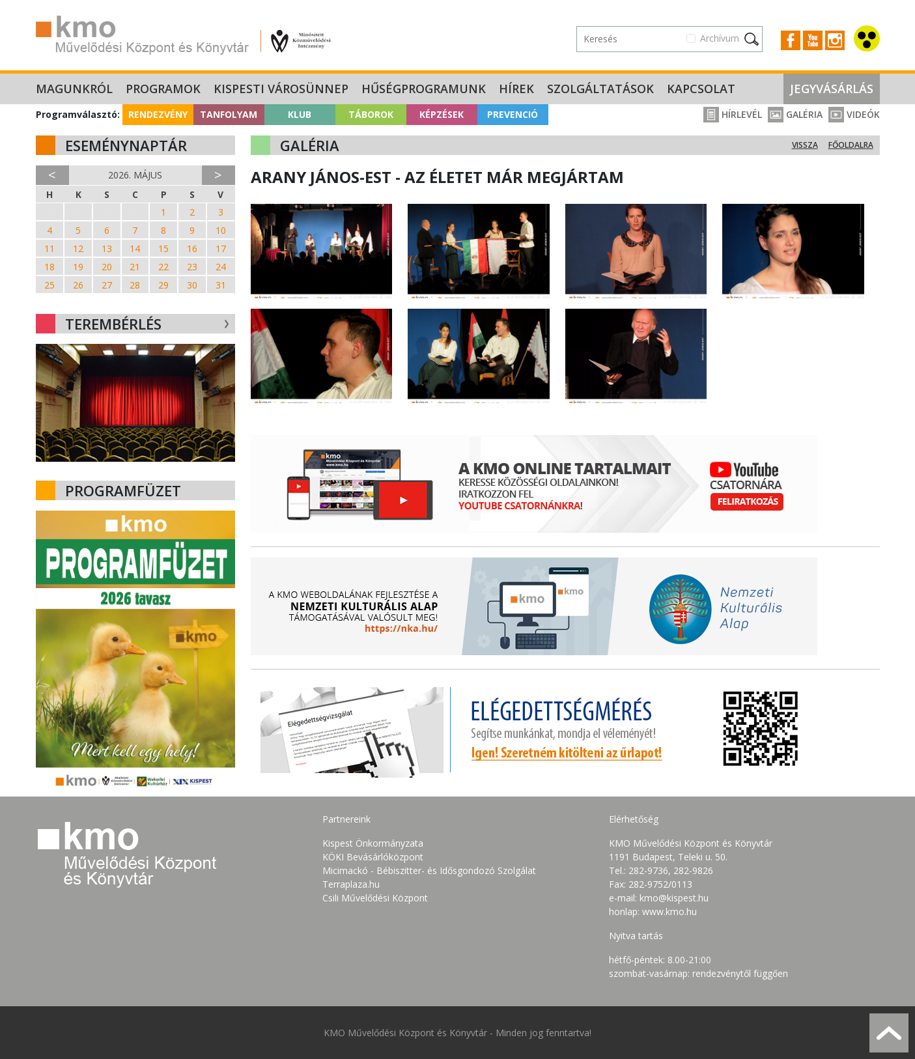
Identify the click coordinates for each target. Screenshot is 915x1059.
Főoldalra (850, 144)
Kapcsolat (701, 88)
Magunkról (74, 88)
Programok (163, 88)
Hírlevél (732, 114)
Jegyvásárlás (831, 88)
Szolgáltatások (600, 88)
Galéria (795, 114)
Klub (299, 114)
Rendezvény (158, 114)
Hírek (516, 88)
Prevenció (512, 114)
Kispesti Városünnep (281, 88)
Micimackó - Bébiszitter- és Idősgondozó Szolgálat (429, 870)
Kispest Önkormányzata (372, 843)
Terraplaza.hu (351, 884)
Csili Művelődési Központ (375, 898)
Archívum (719, 38)
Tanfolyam (228, 114)
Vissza (805, 144)
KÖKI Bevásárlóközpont (372, 857)
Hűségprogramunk (423, 88)
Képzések (441, 114)
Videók (854, 114)
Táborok (370, 114)
